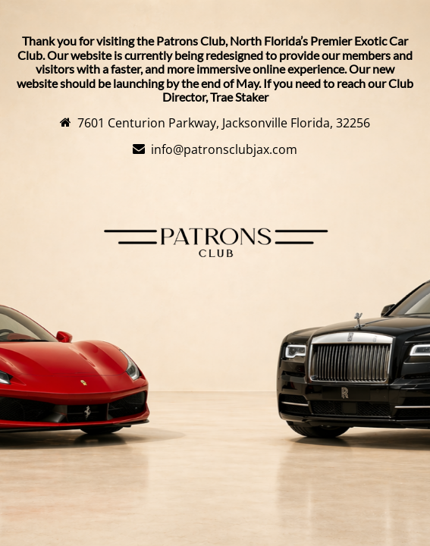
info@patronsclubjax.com (224, 149)
